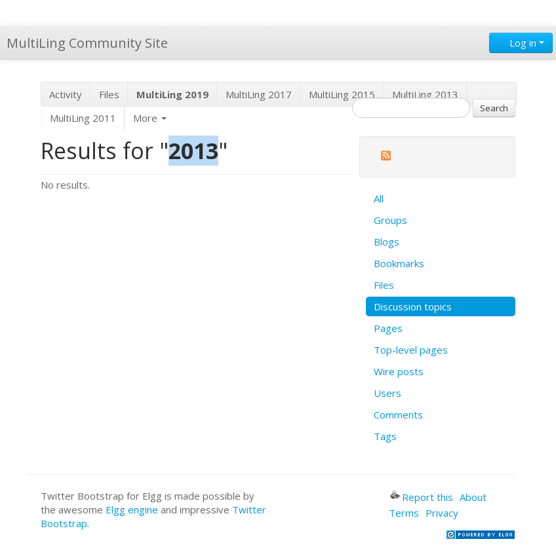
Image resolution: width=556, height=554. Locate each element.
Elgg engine (132, 509)
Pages (388, 328)
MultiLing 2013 (425, 94)
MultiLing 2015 (342, 94)
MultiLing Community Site (87, 43)
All (379, 198)
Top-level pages (411, 349)
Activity (65, 94)
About (473, 497)
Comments (398, 414)
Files (109, 94)
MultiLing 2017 (259, 94)
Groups (390, 220)
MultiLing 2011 (83, 117)
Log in (521, 42)
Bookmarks (399, 263)
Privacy (442, 512)
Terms (404, 512)
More (150, 117)
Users (387, 392)
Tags (385, 436)
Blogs (386, 241)
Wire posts (399, 371)
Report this (421, 497)
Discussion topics (413, 306)
